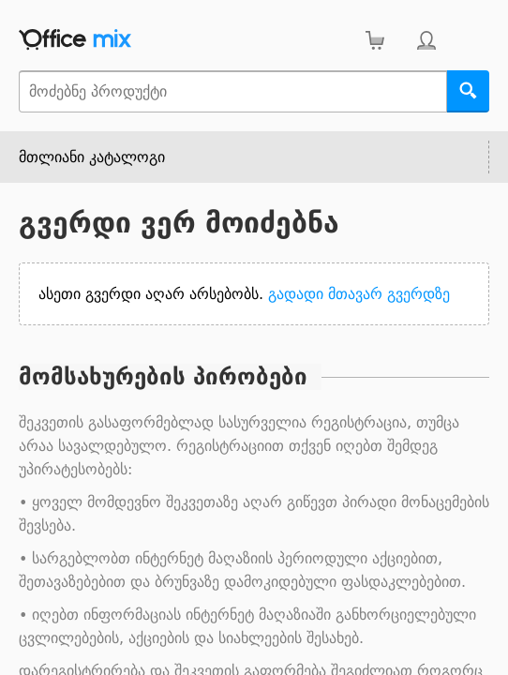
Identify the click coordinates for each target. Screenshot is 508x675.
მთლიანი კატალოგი (92, 157)
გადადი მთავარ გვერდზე (359, 294)
